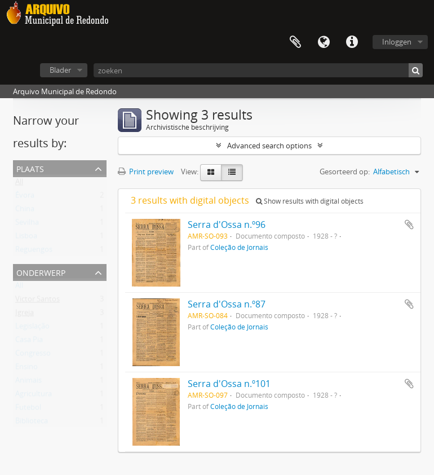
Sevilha (27, 224)
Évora (24, 197)
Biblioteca (31, 423)
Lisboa (26, 238)
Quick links (352, 42)
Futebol (28, 409)
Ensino (26, 369)
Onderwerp (40, 271)
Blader (60, 70)
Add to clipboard (409, 224)
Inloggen (396, 42)
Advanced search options (269, 145)
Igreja (24, 315)
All (19, 184)
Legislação (32, 328)
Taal (323, 42)
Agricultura (33, 396)
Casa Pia (29, 342)
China (24, 211)
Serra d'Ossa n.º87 (226, 304)
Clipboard (295, 42)
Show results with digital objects (310, 201)
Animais (28, 382)
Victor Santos (37, 301)
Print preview (146, 171)
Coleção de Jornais (239, 247)
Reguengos (33, 252)
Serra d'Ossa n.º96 (226, 224)
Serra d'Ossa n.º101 (229, 383)
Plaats (30, 167)
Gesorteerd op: (345, 171)
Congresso (33, 355)
